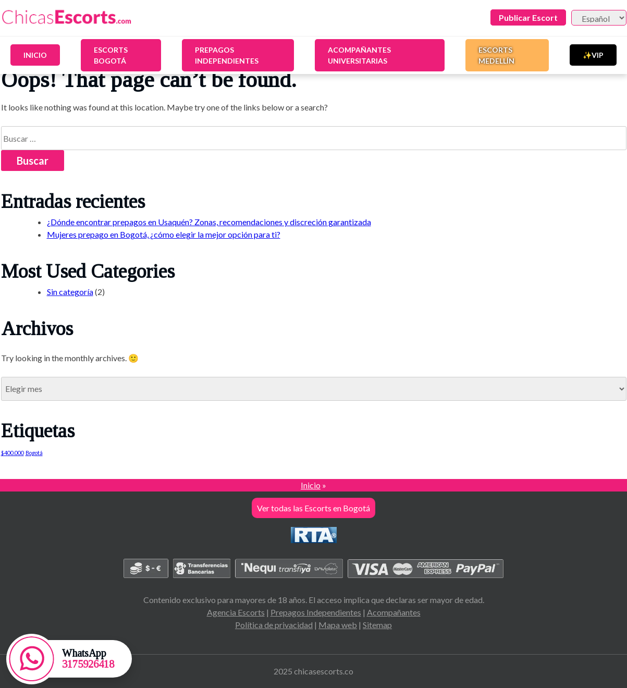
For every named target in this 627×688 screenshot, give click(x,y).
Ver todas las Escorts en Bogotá (313, 508)
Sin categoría (70, 292)
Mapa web (337, 625)
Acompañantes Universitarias (359, 55)
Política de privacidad (274, 625)
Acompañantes (394, 612)
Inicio (35, 55)
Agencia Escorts (236, 612)
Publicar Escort (528, 17)
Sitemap (377, 625)
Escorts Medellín (496, 55)
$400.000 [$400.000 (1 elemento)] (12, 452)
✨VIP (593, 55)
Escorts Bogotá (111, 55)
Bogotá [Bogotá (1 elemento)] (34, 452)
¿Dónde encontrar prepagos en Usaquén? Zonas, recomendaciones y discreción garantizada (209, 222)
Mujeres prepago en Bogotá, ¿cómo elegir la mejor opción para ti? (163, 234)
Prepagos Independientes (227, 55)
